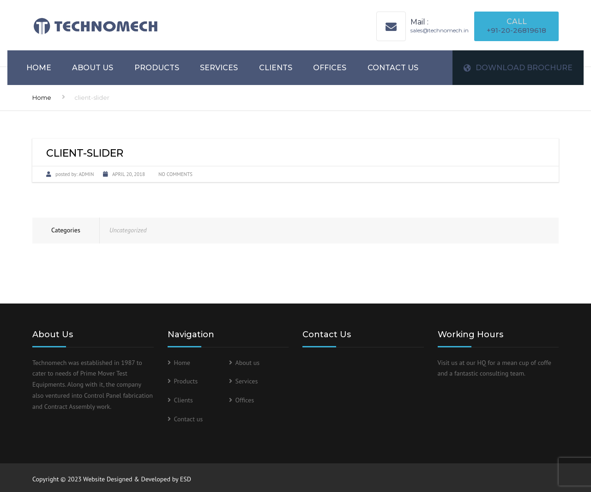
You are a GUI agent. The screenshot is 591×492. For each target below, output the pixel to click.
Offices (329, 67)
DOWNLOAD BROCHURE (518, 67)
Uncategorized (128, 230)
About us (92, 67)
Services (219, 67)
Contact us (393, 67)
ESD (185, 479)
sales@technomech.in (439, 30)
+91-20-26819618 (516, 30)
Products (156, 67)
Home (38, 67)
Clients (275, 67)
